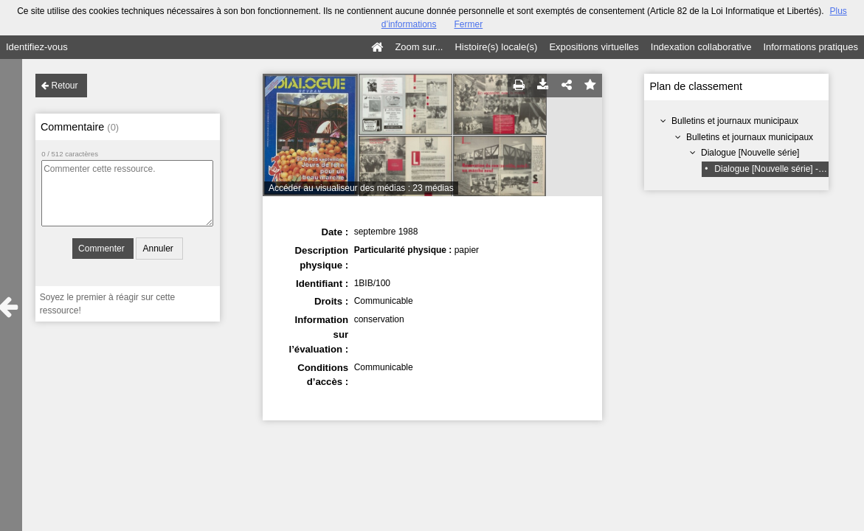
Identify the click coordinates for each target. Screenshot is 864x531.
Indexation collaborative (701, 46)
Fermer (469, 24)
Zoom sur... (419, 46)
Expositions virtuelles (593, 46)
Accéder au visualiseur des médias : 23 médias (361, 188)
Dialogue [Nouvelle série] (750, 153)
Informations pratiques (810, 46)
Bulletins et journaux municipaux (734, 121)
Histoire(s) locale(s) (496, 46)
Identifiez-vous (37, 46)
